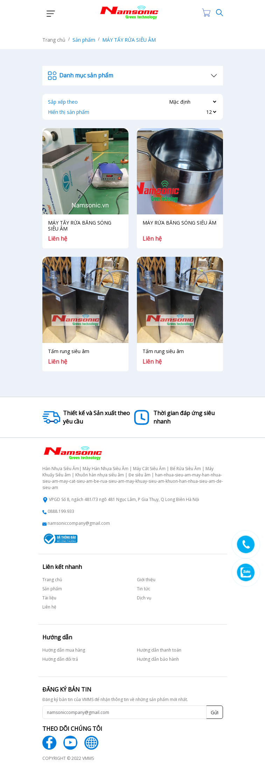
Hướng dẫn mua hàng (63, 650)
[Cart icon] (207, 12)
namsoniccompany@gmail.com (79, 523)
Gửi (214, 712)
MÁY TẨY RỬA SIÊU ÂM (129, 39)
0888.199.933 (61, 511)
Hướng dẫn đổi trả (60, 659)
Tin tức (143, 589)
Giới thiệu (146, 580)
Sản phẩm (83, 39)
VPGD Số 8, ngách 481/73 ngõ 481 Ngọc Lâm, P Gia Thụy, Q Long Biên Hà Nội (124, 499)
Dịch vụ (144, 598)
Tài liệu (49, 598)
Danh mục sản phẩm (80, 75)
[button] (48, 12)
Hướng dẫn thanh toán (159, 650)
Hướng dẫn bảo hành (158, 659)
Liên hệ (49, 607)
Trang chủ (53, 39)
